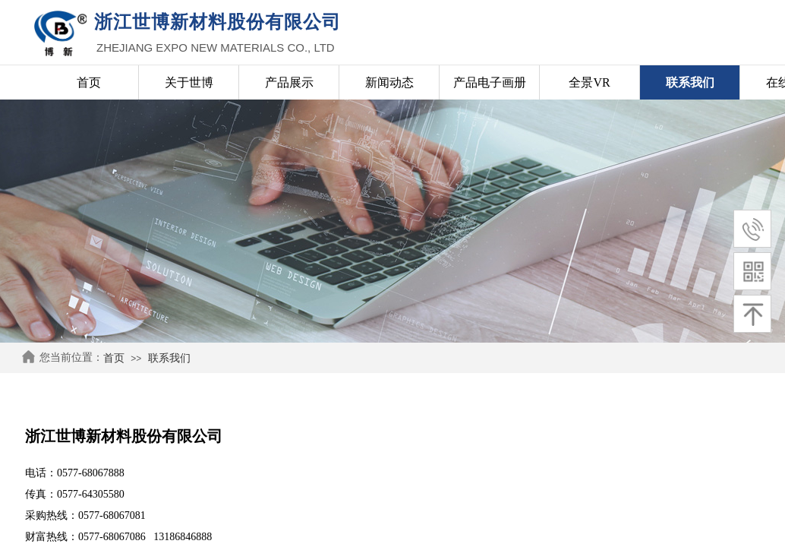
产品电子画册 (489, 82)
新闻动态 (389, 82)
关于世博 (189, 82)
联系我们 (169, 358)
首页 (114, 358)
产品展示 (289, 82)
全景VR (589, 82)
